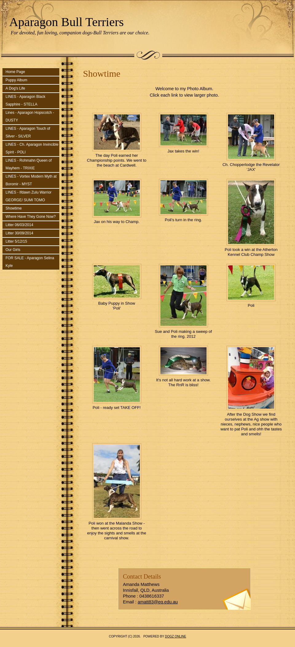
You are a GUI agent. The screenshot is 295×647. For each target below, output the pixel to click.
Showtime (14, 208)
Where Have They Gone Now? (31, 216)
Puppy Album (16, 80)
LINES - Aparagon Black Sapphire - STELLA (25, 100)
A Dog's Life (15, 88)
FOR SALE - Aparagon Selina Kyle (30, 262)
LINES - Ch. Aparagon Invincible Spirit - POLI (32, 148)
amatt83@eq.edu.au (158, 601)
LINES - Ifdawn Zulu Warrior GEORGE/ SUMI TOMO (29, 196)
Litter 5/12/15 (16, 241)
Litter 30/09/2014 (19, 233)
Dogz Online (175, 636)
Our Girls (13, 250)
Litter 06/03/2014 (19, 225)
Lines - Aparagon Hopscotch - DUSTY (30, 116)
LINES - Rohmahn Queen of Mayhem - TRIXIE (29, 164)
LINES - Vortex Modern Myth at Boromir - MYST (31, 180)
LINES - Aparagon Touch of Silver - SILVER (28, 132)
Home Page (15, 72)
